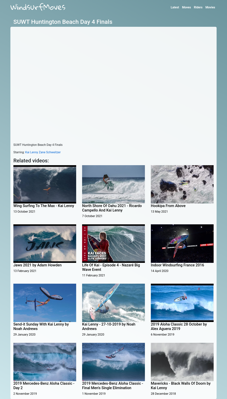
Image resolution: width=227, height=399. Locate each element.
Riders (198, 7)
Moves (186, 7)
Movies (210, 7)
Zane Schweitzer (50, 152)
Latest (175, 7)
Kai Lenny (31, 152)
